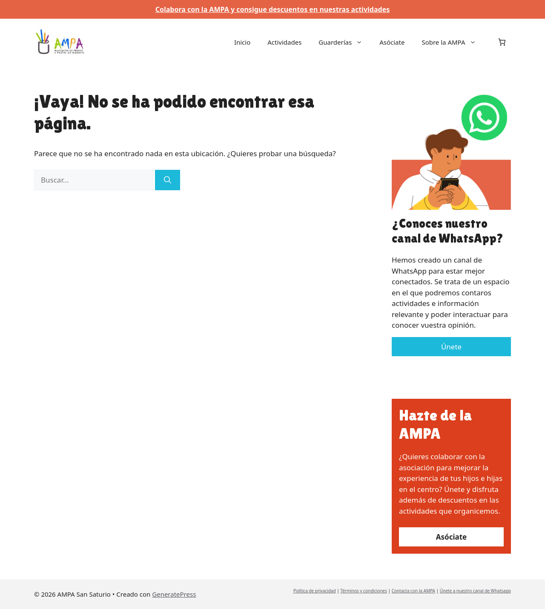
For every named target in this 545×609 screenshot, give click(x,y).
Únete (451, 347)
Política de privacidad (314, 591)
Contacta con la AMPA (413, 591)
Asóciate (391, 42)
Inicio (242, 42)
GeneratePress (174, 594)
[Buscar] (167, 180)
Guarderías (344, 42)
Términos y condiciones (363, 591)
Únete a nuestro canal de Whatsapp (475, 591)
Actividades (284, 42)
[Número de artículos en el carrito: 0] (502, 42)
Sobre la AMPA (453, 42)
